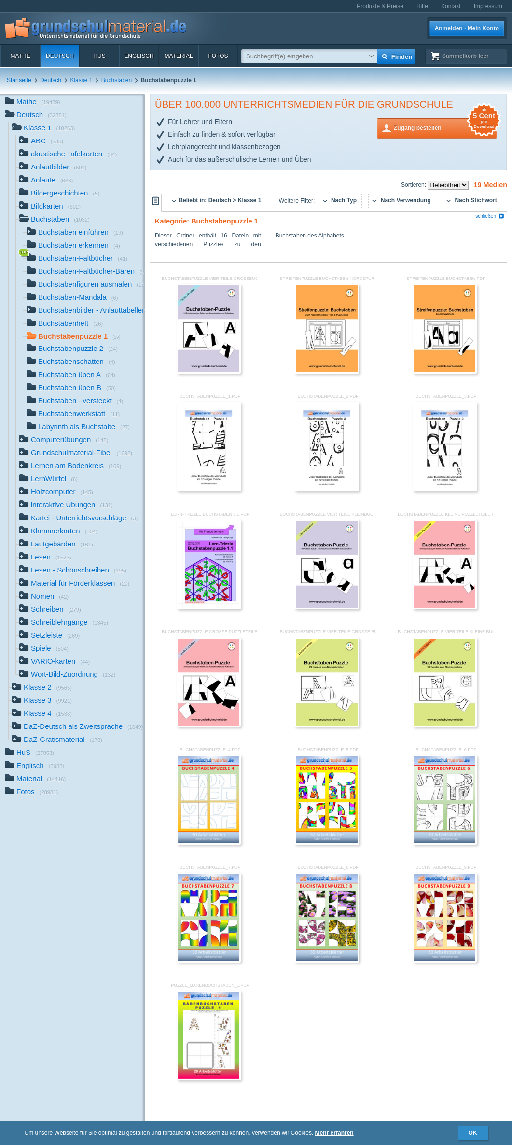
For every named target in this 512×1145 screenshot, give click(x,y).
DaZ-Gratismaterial (57, 740)
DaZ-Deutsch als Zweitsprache (77, 727)
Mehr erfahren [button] (334, 1133)
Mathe (20, 56)
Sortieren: (414, 185)
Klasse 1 (81, 80)
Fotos (218, 56)
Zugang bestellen (445, 127)
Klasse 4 (42, 714)
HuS (99, 56)
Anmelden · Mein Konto (467, 28)
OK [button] (473, 1133)
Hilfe (422, 6)
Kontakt (451, 6)
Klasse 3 (42, 701)
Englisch (138, 56)
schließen (489, 216)
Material (178, 56)
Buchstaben (116, 80)
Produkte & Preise (380, 6)
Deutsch (60, 56)
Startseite (19, 80)
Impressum (488, 6)
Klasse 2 (42, 688)
